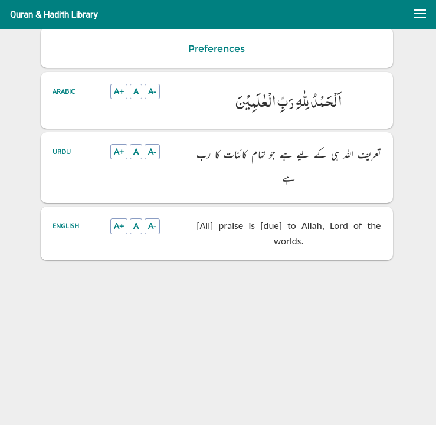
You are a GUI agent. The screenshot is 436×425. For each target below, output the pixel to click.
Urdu (62, 151)
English (66, 225)
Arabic (64, 91)
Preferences (216, 48)
